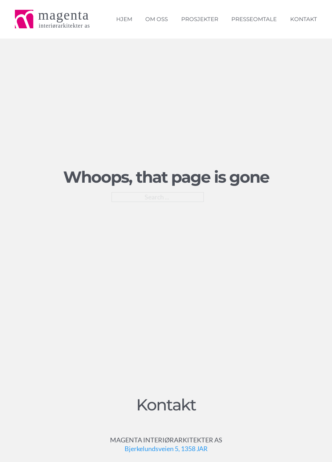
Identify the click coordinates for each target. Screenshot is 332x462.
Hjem (124, 19)
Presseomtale (254, 19)
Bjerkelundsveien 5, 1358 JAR (166, 449)
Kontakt (303, 19)
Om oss (156, 19)
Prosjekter (199, 19)
